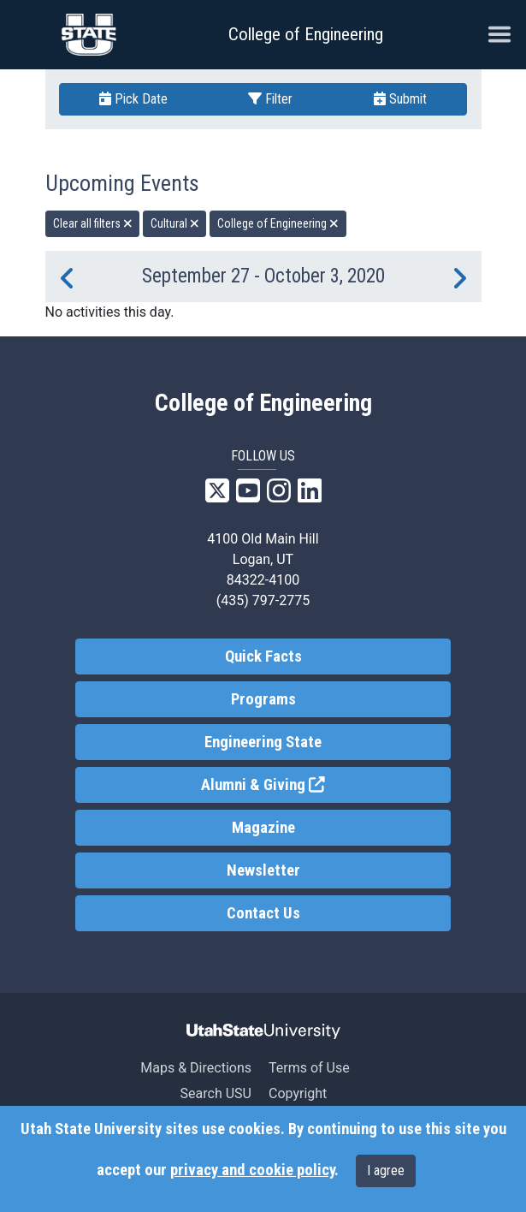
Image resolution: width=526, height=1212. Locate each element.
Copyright (298, 1093)
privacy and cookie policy (252, 1170)
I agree (386, 1170)
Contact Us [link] (263, 913)
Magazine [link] (263, 827)
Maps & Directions (195, 1068)
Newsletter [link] (263, 870)
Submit (400, 99)
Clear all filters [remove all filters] (93, 223)
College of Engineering (305, 34)
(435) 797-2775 (263, 600)
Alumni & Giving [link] (326, 783)
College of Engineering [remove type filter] (278, 223)
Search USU (215, 1093)
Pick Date (133, 99)
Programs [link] (263, 699)
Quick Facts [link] (263, 656)
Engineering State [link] (263, 742)
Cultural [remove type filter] (175, 223)
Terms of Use (309, 1068)
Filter (270, 99)
